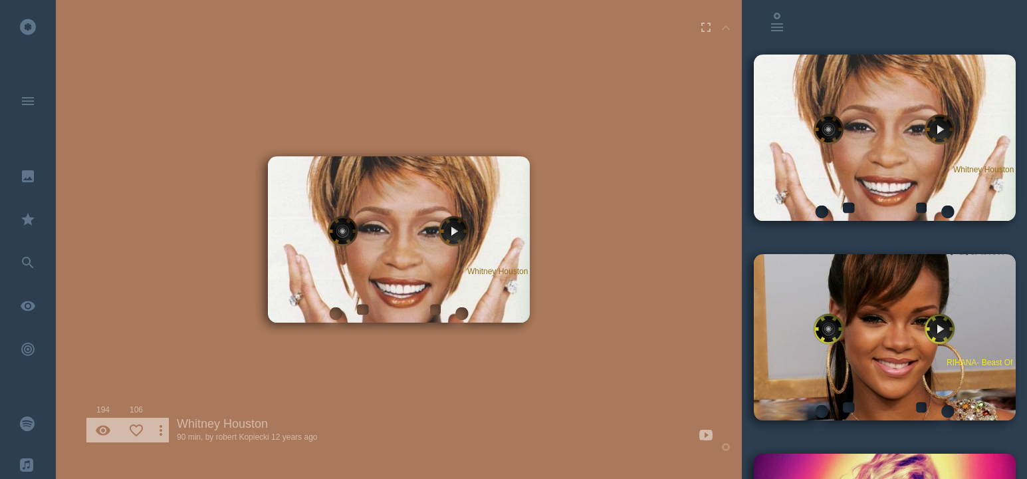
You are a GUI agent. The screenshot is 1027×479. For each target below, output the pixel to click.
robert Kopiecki (242, 437)
